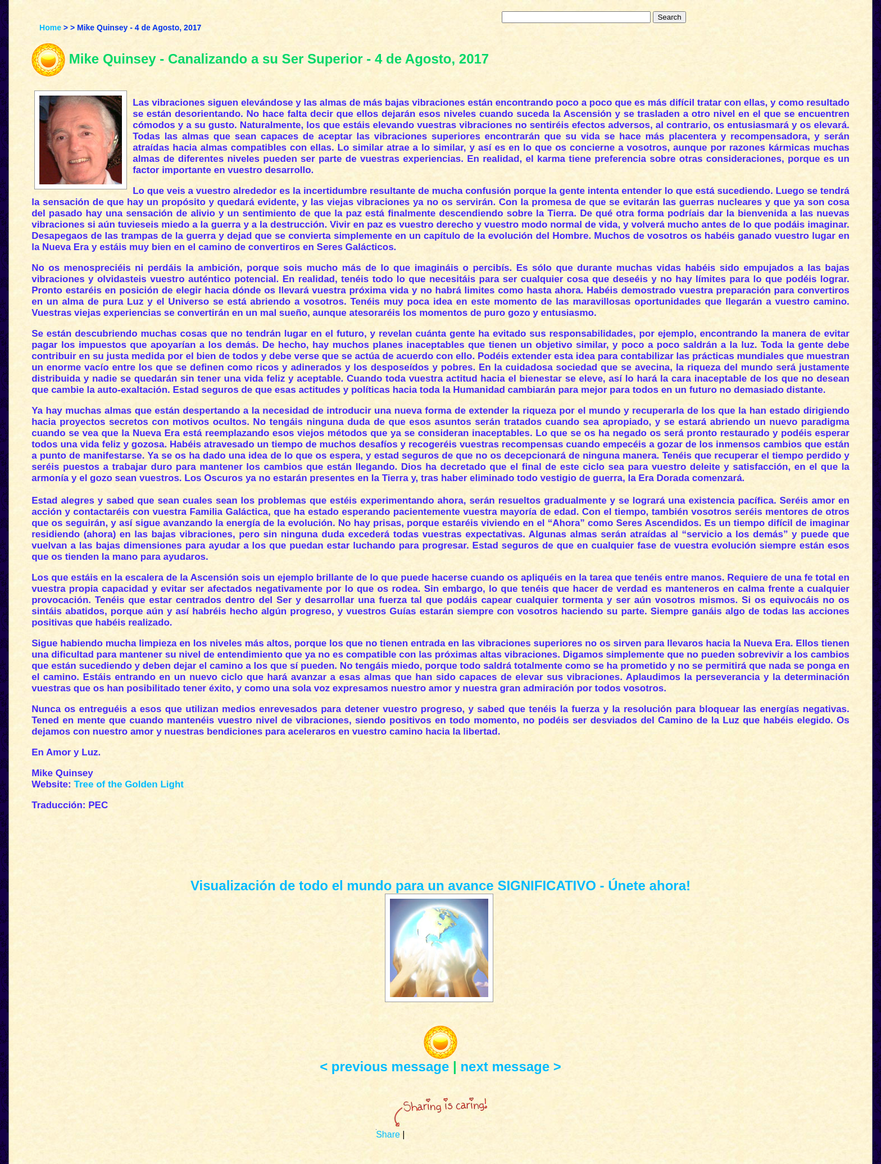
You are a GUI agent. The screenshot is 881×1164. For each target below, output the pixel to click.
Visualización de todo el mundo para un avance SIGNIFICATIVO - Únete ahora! (440, 885)
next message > (510, 1066)
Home (50, 27)
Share (388, 1134)
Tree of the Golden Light (129, 784)
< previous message (384, 1066)
